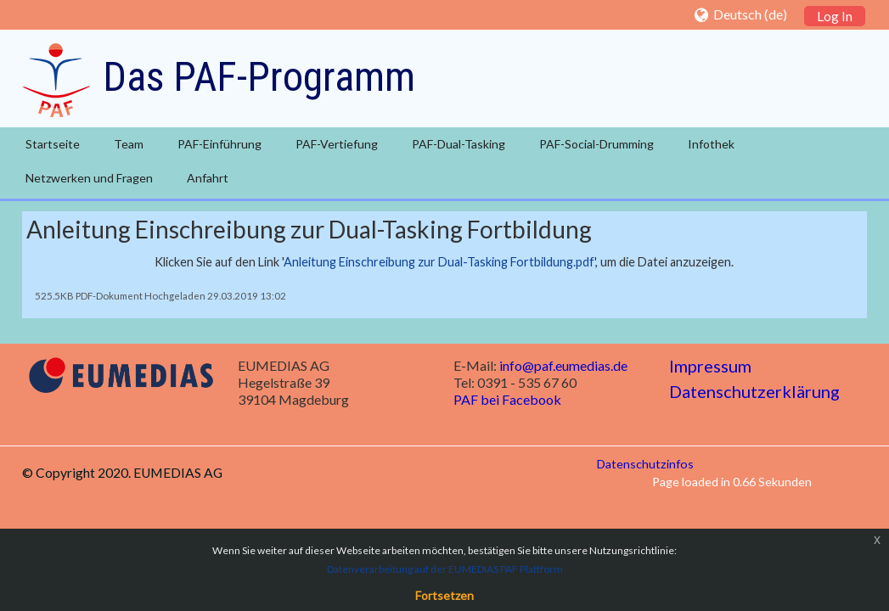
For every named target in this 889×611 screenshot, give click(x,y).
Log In (834, 16)
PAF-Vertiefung (336, 144)
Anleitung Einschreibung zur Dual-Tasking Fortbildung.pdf (439, 262)
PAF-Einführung (219, 144)
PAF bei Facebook (507, 399)
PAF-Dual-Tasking (458, 144)
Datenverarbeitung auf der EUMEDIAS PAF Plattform (445, 569)
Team (128, 144)
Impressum (710, 366)
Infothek (711, 144)
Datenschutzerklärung (754, 391)
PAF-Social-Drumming (596, 144)
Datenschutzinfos (645, 464)
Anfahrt (207, 178)
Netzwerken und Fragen (89, 178)
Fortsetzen (444, 595)
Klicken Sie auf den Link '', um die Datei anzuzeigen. (444, 262)
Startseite (52, 144)
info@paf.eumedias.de (563, 365)
